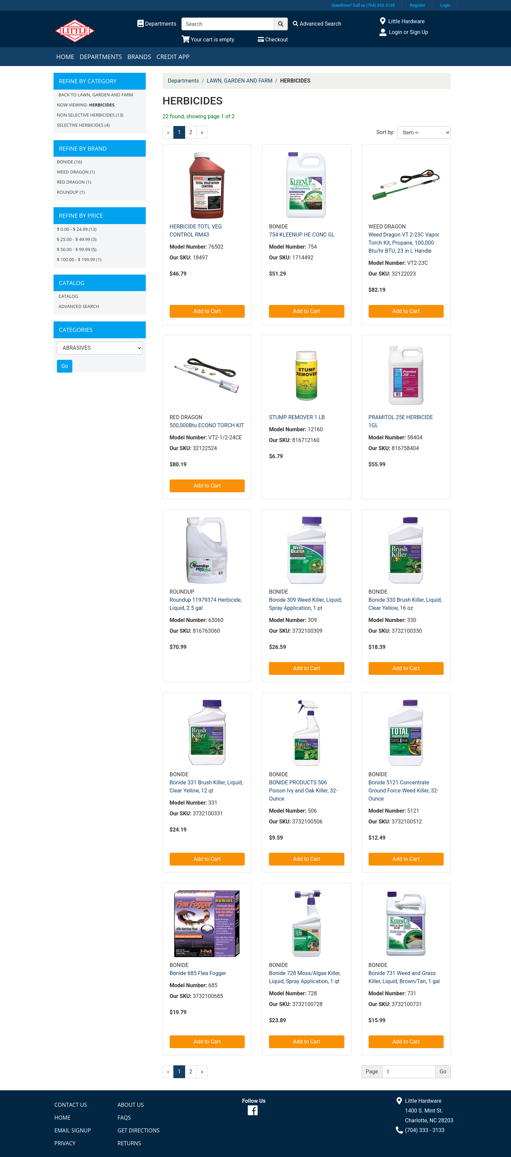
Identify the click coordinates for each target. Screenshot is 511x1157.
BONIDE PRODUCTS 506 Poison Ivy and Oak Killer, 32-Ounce (303, 790)
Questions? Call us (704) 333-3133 (363, 5)
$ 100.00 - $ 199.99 (76, 259)
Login (445, 5)
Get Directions (138, 1130)
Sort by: (385, 132)
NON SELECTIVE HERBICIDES (85, 115)
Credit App (173, 57)
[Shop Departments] (156, 24)
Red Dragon (71, 182)
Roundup (67, 192)
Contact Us (71, 1104)
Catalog (68, 296)
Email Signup (73, 1130)
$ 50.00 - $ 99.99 (73, 249)
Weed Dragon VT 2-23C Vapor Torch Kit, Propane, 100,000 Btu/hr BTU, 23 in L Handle (404, 242)
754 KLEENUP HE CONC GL (302, 234)
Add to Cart (207, 311)
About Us (130, 1104)
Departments (100, 57)
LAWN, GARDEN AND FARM (240, 80)
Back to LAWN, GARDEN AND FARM (96, 95)
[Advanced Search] (317, 24)
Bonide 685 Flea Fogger (198, 973)
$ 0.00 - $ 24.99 (72, 229)
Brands (139, 57)
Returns (129, 1143)
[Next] (202, 132)
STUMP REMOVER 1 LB (297, 417)
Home (65, 57)
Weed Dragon (73, 172)
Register (417, 5)
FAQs (124, 1117)
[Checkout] (273, 39)
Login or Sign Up (408, 32)
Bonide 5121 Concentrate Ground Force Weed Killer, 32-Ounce (404, 790)
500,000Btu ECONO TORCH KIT (207, 425)
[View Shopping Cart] (207, 39)
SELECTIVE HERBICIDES (80, 125)
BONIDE (65, 162)
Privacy (65, 1143)
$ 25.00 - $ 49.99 (73, 239)
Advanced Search (79, 306)
